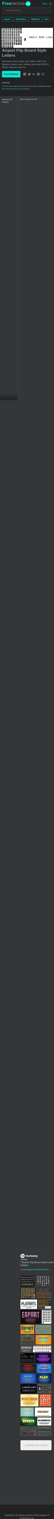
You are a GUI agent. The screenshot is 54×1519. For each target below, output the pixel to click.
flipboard (35, 19)
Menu (44, 4)
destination (20, 19)
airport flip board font (37, 1269)
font (47, 19)
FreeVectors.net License (14, 89)
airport (7, 19)
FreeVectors (16, 3)
